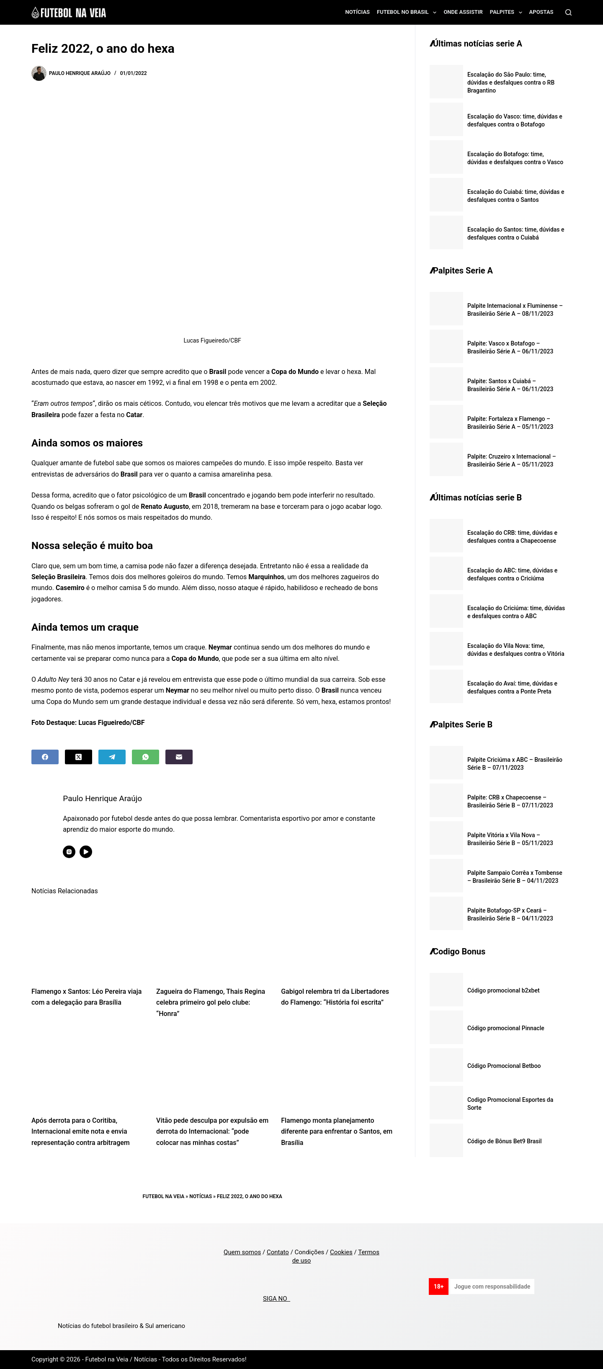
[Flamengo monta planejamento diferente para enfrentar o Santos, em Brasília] (337, 1069)
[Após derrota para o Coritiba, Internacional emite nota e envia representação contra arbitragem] (87, 1069)
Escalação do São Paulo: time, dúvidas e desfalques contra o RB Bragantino (510, 82)
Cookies (341, 1252)
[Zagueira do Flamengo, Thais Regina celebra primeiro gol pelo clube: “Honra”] (212, 940)
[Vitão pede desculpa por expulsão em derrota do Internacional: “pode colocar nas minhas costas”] (212, 1069)
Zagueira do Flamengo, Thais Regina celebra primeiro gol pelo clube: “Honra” (210, 1002)
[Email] (179, 757)
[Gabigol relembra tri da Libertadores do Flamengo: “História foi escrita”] (337, 940)
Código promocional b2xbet (503, 990)
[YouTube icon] (92, 852)
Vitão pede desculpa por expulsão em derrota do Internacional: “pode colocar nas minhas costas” (212, 1131)
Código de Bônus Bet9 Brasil (504, 1141)
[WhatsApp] (145, 757)
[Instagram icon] (76, 852)
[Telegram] (112, 757)
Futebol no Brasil (408, 13)
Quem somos (242, 1252)
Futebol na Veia (164, 1196)
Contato (278, 1252)
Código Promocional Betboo (504, 1065)
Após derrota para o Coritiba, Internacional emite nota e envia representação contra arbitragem (80, 1131)
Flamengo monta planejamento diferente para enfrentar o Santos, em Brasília (336, 1131)
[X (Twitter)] (78, 757)
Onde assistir (462, 12)
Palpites (508, 13)
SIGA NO (276, 1298)
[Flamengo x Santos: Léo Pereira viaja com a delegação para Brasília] (87, 940)
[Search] (568, 12)
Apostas (541, 12)
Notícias (357, 12)
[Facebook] (45, 757)
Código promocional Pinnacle (505, 1028)
